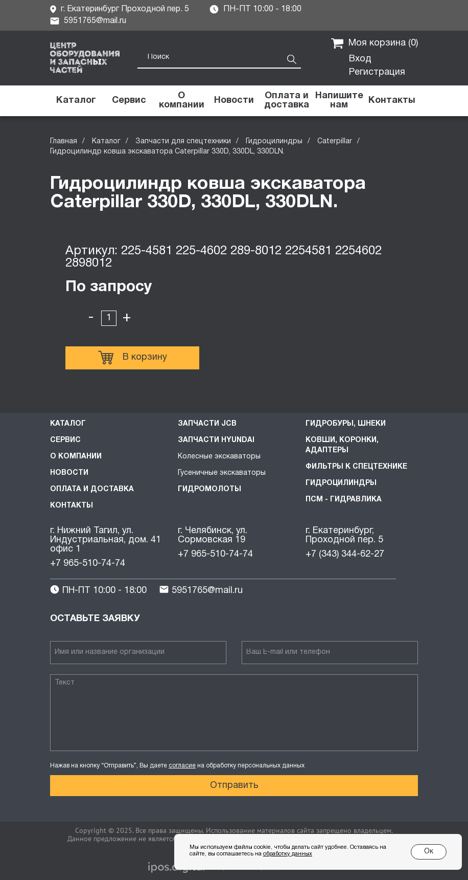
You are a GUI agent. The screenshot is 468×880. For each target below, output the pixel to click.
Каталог (106, 141)
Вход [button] (360, 59)
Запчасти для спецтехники (183, 141)
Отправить (234, 785)
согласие (182, 765)
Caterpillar (334, 141)
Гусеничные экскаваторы (222, 473)
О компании (76, 456)
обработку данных (287, 853)
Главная (63, 141)
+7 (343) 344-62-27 (345, 554)
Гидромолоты (209, 489)
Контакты (71, 505)
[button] (339, 100)
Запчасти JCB (207, 424)
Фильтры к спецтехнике (356, 467)
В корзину (132, 357)
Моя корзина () (374, 43)
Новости (69, 473)
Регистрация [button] (377, 72)
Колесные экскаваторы (219, 456)
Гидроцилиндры (274, 141)
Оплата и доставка (92, 489)
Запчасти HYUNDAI (216, 440)
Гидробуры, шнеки (346, 424)
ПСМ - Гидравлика (344, 499)
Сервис (65, 440)
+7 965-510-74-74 (87, 563)
